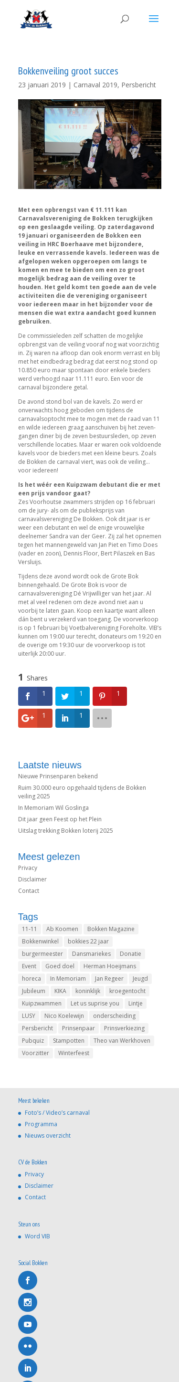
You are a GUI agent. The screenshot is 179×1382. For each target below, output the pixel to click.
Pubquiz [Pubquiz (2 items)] (33, 1040)
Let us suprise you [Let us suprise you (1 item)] (95, 1003)
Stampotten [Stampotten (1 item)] (68, 1040)
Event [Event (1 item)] (29, 966)
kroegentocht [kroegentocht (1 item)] (127, 991)
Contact (28, 891)
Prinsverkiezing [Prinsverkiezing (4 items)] (124, 1028)
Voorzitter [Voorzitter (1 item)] (35, 1053)
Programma (41, 1124)
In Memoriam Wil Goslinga (53, 808)
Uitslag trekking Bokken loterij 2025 (65, 831)
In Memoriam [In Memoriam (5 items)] (68, 978)
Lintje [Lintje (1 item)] (135, 1003)
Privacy (27, 868)
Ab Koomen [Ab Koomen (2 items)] (62, 929)
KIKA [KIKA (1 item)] (60, 991)
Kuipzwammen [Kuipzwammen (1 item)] (42, 1003)
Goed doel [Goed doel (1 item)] (59, 966)
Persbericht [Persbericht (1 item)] (37, 1028)
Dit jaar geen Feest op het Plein (60, 819)
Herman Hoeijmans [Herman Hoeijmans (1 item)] (110, 966)
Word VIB (37, 1236)
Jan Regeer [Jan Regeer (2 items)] (109, 978)
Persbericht (138, 84)
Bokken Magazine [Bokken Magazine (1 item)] (111, 929)
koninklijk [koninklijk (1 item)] (87, 991)
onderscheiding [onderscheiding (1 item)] (114, 1016)
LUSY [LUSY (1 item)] (28, 1016)
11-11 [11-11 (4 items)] (29, 929)
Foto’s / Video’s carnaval (57, 1113)
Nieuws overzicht (48, 1135)
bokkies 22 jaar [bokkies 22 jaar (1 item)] (88, 941)
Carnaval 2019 (95, 84)
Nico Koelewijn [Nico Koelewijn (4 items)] (64, 1016)
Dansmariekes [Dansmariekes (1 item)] (91, 954)
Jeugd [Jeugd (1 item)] (140, 978)
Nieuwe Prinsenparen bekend (58, 776)
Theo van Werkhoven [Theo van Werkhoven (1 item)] (122, 1040)
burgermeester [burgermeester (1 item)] (42, 954)
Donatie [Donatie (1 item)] (130, 954)
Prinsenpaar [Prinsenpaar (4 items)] (78, 1028)
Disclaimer (32, 879)
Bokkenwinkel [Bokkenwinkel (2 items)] (40, 941)
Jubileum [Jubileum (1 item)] (33, 991)
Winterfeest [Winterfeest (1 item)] (73, 1053)
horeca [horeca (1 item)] (31, 978)
